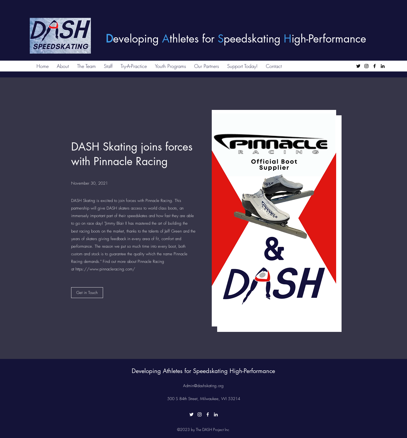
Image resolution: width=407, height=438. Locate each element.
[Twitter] (358, 66)
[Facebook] (374, 66)
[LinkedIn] (382, 66)
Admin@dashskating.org (203, 385)
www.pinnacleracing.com (111, 269)
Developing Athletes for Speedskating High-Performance (203, 371)
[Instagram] (366, 66)
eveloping (137, 39)
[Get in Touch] (87, 292)
